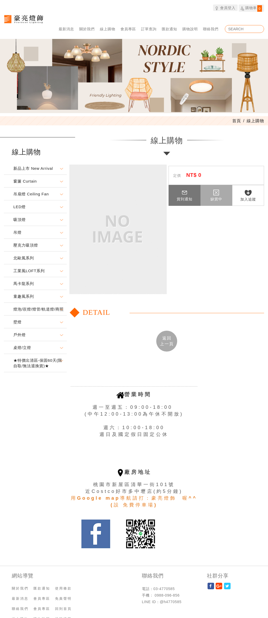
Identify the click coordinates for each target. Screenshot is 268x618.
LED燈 (19, 207)
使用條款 (63, 588)
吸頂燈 (19, 219)
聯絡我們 (211, 29)
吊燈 (17, 232)
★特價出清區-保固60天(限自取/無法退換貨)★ (37, 363)
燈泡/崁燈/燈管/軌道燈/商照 (38, 309)
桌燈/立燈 (22, 347)
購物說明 (190, 29)
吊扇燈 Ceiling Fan (31, 194)
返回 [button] (166, 341)
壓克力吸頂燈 (25, 245)
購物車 (251, 8)
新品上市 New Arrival (33, 168)
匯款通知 (169, 29)
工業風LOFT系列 (29, 271)
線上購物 (107, 29)
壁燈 (17, 322)
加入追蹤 (248, 195)
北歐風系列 (23, 258)
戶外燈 (19, 335)
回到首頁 (63, 609)
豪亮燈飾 (23, 19)
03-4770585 (164, 589)
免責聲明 (63, 598)
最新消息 (66, 29)
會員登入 (225, 7)
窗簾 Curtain (25, 181)
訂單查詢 (149, 29)
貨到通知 (184, 195)
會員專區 (128, 29)
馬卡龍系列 (23, 283)
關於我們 (87, 29)
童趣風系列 (23, 296)
